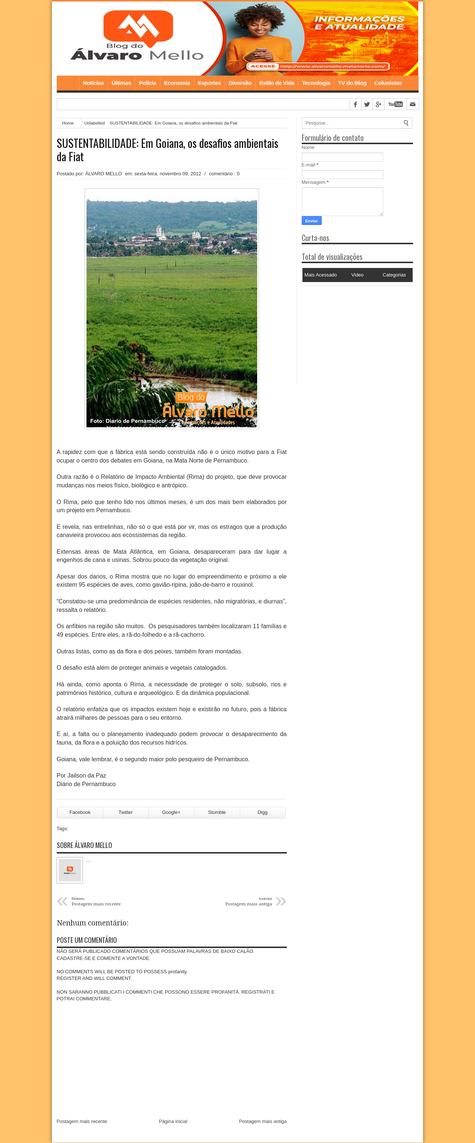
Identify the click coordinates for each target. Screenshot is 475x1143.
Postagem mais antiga (263, 1121)
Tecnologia (316, 83)
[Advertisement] (348, 331)
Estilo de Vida (276, 83)
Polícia (147, 83)
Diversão (240, 83)
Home (68, 83)
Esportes (209, 83)
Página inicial (173, 1121)
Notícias (93, 83)
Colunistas (388, 83)
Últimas (121, 83)
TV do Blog (352, 83)
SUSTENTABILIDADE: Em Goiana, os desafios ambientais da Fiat (167, 149)
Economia (177, 83)
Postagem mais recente (82, 1121)
